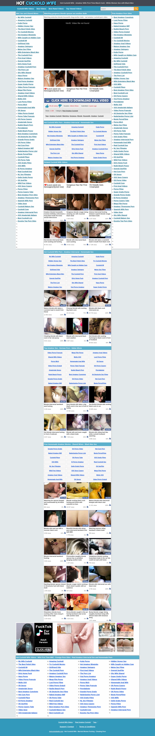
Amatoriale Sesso (25, 122)
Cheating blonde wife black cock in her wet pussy (53, 337)
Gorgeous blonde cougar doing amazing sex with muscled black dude (77, 214)
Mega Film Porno (24, 90)
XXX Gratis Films (24, 163)
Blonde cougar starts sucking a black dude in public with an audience (77, 586)
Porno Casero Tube (25, 192)
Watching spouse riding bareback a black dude (97, 529)
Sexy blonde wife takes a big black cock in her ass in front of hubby (77, 406)
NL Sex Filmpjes (24, 174)
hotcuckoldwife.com (56, 731)
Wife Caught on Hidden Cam (29, 38)
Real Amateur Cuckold (70, 111)
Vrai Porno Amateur (26, 81)
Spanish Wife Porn (25, 201)
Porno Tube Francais (26, 116)
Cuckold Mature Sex (26, 206)
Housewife (86, 116)
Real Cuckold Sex (25, 172)
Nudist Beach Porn (25, 125)
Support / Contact (67, 727)
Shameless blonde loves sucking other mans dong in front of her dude (53, 614)
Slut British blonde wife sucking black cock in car (100, 405)
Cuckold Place (23, 157)
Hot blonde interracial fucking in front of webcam (54, 433)
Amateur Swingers (25, 46)
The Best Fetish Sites (26, 29)
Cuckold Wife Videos (25, 9)
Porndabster (23, 128)
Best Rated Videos (56, 9)
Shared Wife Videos (26, 96)
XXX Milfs (22, 166)
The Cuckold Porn (25, 55)
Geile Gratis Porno (25, 177)
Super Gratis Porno (25, 84)
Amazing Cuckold (25, 20)
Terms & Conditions (87, 727)
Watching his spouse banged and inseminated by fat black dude (54, 502)
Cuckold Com (23, 209)
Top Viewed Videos (73, 9)
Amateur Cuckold (56, 116)
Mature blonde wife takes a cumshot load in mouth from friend (54, 310)
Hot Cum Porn (23, 145)
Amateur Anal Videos (26, 93)
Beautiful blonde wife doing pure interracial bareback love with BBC (76, 530)
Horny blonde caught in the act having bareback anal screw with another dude (77, 614)
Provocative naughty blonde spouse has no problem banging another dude (76, 558)
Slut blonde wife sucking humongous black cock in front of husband (100, 338)
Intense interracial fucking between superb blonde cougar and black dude (99, 214)
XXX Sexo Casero (25, 186)
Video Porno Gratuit (26, 113)
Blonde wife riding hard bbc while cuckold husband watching (98, 434)
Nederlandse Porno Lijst (27, 151)
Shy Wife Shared (24, 73)
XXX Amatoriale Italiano (27, 215)
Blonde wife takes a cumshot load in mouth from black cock (99, 241)
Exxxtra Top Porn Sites (27, 221)
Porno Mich (22, 105)
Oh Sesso (22, 110)
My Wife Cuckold (24, 17)
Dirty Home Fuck (24, 64)
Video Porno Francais (26, 87)
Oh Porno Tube (24, 160)
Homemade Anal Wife (26, 108)
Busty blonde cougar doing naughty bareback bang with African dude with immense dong (99, 614)
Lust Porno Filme (25, 102)
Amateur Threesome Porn (28, 198)
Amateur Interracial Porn (28, 212)
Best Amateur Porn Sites (28, 195)
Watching (65, 116)
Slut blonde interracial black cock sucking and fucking (53, 241)
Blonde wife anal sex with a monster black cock (53, 529)
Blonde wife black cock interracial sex (97, 309)
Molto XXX (22, 99)
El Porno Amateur (25, 169)
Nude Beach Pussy (25, 131)
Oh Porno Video (24, 142)
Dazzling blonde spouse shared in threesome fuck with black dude (55, 586)
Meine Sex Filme (24, 49)
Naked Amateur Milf (26, 148)
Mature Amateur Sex (26, 78)
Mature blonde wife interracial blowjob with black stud (99, 501)
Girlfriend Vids (23, 43)
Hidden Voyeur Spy (25, 26)
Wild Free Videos (24, 183)
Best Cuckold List (25, 218)
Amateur (94, 116)
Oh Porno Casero (25, 119)
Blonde (79, 116)
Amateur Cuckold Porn (27, 67)
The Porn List (23, 70)
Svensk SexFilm (24, 61)
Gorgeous (73, 116)
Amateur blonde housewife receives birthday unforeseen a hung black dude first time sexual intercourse (54, 214)
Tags (47, 116)
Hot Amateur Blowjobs (27, 35)
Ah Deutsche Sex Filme (27, 137)
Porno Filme (23, 189)
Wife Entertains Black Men (28, 52)
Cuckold (101, 116)
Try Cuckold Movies (26, 32)
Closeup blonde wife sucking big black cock (76, 309)
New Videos (41, 9)
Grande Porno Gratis (26, 140)
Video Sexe (22, 204)
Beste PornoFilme (25, 154)
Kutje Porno (22, 23)
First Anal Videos (25, 58)
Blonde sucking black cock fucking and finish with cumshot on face (75, 502)
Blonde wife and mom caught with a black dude (76, 433)
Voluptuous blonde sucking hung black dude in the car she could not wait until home (99, 558)
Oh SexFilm (22, 180)
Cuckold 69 (22, 41)
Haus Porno (22, 76)
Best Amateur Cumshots (28, 134)
